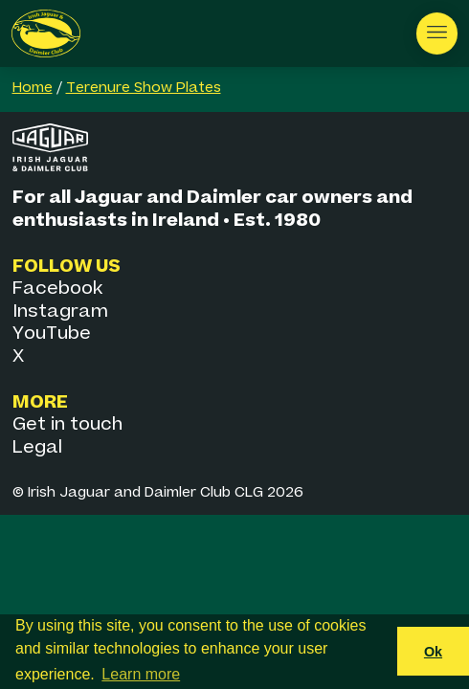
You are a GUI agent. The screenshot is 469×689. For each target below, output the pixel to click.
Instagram (60, 311)
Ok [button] (433, 651)
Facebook (57, 288)
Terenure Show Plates (143, 88)
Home (32, 88)
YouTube (51, 333)
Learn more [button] (140, 674)
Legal (37, 447)
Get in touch (67, 424)
